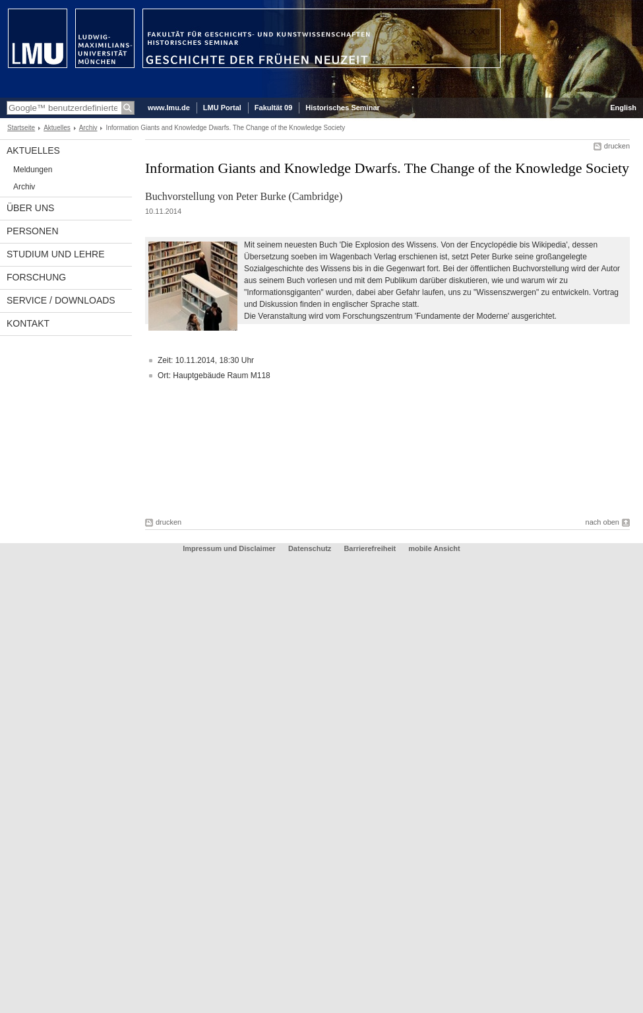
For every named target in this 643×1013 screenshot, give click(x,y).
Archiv (88, 127)
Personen (33, 231)
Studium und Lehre (56, 254)
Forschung (36, 277)
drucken (617, 146)
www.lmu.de (169, 108)
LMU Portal (222, 108)
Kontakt (28, 323)
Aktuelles (57, 127)
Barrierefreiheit (371, 548)
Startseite (21, 127)
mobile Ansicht (434, 548)
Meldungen (32, 169)
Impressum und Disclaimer (229, 548)
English (623, 108)
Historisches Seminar (342, 108)
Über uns (30, 208)
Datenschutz (309, 548)
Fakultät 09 (273, 108)
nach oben (602, 522)
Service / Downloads (61, 300)
